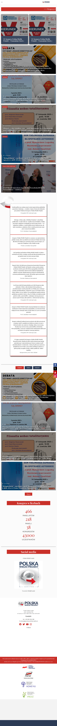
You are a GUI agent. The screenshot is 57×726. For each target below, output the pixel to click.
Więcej (28, 494)
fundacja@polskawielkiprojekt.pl (28, 621)
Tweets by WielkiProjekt (28, 591)
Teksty (19, 367)
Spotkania (5, 47)
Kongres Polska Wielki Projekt (9, 166)
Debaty (37, 367)
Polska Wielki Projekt (28, 558)
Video (28, 367)
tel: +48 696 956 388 (28, 619)
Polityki (28, 627)
